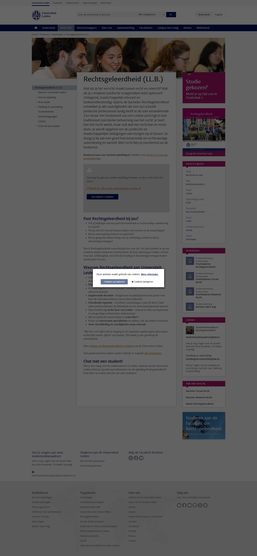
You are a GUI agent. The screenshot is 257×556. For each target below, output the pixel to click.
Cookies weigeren (143, 281)
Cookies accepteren (114, 281)
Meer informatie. (150, 274)
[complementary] (221, 531)
